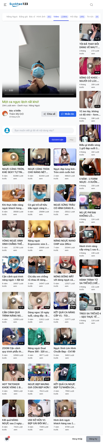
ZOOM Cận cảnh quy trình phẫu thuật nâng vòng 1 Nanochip (13, 350)
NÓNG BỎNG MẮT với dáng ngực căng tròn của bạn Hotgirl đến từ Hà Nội (65, 278)
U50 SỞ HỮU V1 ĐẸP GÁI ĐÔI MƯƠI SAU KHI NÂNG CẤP (39, 422)
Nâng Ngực (12, 16)
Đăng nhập (77, 439)
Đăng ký (93, 439)
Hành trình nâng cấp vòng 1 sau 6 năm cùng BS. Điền (90, 248)
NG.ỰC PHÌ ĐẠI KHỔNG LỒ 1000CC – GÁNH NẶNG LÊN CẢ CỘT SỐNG (90, 214)
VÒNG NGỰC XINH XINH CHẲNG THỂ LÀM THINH (12, 242)
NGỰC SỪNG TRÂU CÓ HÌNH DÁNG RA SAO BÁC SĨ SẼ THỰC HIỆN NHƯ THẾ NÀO (64, 207)
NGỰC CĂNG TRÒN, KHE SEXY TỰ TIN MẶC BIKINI (13, 171)
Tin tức (93, 17)
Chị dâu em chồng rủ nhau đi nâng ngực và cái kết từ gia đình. (38, 278)
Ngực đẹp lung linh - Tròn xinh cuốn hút (65, 171)
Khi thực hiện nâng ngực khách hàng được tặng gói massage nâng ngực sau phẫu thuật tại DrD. (13, 207)
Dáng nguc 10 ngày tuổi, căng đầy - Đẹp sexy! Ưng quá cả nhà (39, 314)
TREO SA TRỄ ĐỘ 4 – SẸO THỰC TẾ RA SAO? (90, 315)
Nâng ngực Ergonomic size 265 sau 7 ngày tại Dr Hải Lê (39, 242)
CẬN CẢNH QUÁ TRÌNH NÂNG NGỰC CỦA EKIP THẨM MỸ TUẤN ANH (13, 314)
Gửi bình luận (57, 139)
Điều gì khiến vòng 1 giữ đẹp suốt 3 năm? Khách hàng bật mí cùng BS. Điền (89, 147)
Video (61, 17)
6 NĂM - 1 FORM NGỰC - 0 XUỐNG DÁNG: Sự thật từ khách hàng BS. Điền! (89, 181)
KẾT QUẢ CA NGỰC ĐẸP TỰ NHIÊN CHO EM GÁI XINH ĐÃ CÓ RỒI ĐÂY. (65, 386)
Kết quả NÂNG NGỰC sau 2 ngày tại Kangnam (12, 422)
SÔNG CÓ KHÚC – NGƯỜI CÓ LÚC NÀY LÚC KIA (89, 79)
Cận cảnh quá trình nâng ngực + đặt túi (13, 278)
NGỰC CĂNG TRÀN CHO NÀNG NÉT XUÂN (38, 171)
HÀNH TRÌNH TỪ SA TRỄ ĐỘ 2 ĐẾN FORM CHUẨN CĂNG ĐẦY (89, 282)
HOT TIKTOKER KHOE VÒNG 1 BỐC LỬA (13, 386)
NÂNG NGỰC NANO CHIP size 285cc (65, 242)
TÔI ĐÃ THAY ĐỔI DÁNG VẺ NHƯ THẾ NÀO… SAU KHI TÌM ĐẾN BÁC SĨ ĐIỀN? (90, 46)
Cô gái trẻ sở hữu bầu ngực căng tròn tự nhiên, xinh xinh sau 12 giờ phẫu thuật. (39, 207)
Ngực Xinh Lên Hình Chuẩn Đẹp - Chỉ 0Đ (65, 350)
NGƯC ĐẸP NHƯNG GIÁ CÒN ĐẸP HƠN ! (39, 386)
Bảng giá (23, 16)
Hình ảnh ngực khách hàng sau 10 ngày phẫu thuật (64, 422)
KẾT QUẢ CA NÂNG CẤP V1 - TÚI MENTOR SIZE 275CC (64, 314)
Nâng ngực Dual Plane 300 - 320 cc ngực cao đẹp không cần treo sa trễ (38, 350)
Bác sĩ (32, 16)
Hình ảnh (44, 17)
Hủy (71, 139)
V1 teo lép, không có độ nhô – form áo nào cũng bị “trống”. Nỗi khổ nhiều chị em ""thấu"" (89, 113)
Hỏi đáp (77, 17)
